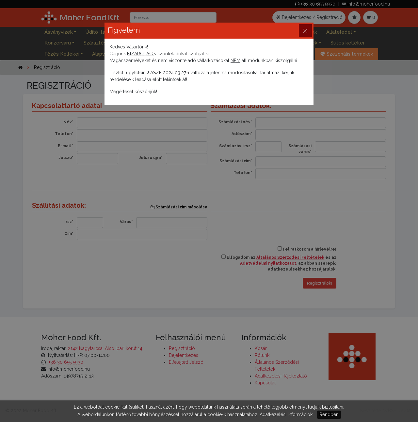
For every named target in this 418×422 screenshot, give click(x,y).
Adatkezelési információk (286, 414)
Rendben (329, 414)
